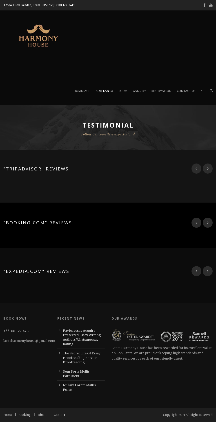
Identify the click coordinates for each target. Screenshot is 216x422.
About (42, 415)
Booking (24, 415)
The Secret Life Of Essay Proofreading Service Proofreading (81, 357)
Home (8, 415)
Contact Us (186, 91)
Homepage (81, 91)
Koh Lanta (104, 91)
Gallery (139, 91)
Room (122, 91)
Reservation (161, 91)
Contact (59, 415)
